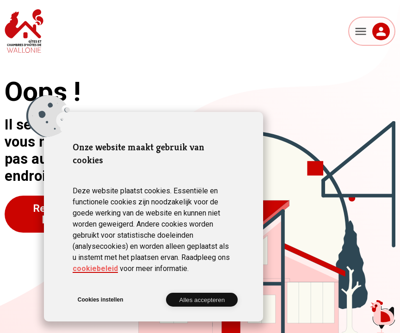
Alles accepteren (202, 299)
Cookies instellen (100, 299)
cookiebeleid (95, 268)
